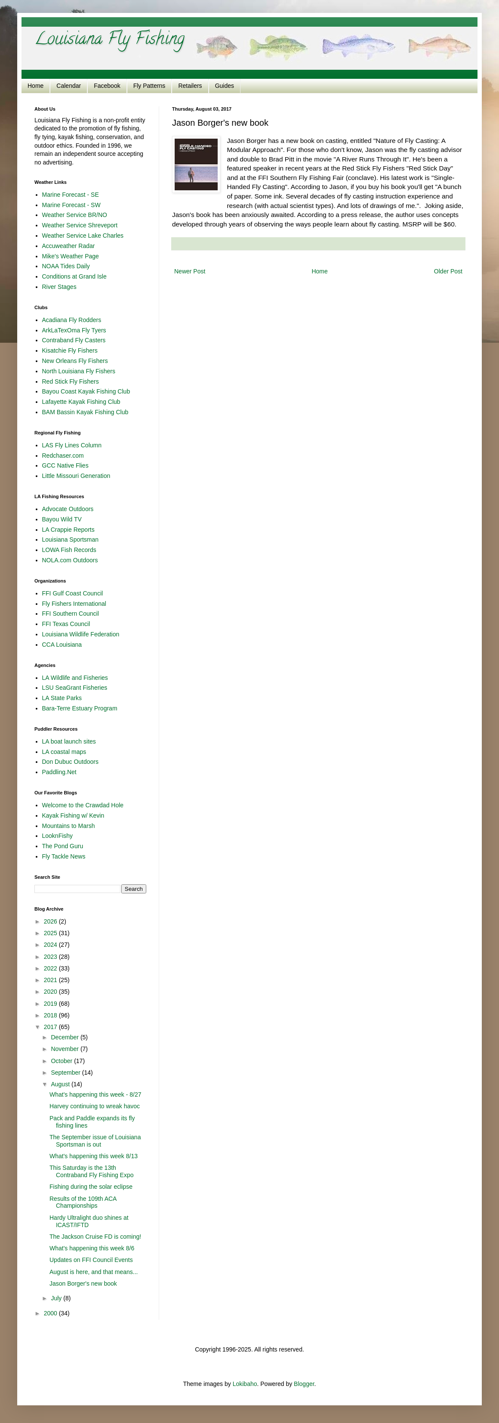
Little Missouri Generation (76, 475)
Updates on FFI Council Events (91, 1259)
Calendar (68, 85)
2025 (51, 933)
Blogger (304, 1383)
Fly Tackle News (64, 856)
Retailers (190, 85)
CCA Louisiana (62, 644)
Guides (224, 85)
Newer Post (189, 271)
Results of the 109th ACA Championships (83, 1202)
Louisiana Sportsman (70, 539)
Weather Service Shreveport (80, 225)
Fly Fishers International (74, 603)
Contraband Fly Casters (74, 340)
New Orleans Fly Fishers (75, 360)
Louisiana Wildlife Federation (81, 634)
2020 (51, 991)
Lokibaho (245, 1383)
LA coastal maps (64, 751)
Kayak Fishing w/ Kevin (73, 815)
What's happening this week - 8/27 (95, 1094)
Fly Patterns (149, 85)
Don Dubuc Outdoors (70, 761)
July (57, 1298)
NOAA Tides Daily (66, 266)
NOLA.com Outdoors (70, 560)
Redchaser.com (63, 455)
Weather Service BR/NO (74, 214)
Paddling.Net (59, 772)
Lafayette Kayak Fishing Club (81, 401)
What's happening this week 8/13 (93, 1156)
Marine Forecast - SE (70, 194)
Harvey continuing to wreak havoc (94, 1106)
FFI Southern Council (70, 613)
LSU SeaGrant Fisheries (75, 687)
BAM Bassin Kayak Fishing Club (85, 412)
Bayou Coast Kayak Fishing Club (86, 391)
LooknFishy (57, 835)
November (65, 1048)
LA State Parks (62, 697)
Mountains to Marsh (68, 825)
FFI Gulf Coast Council (72, 593)
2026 (51, 921)
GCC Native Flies (65, 465)
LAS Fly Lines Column (72, 445)
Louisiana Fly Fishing (109, 40)
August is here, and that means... (93, 1271)
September (66, 1072)
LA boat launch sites (69, 741)
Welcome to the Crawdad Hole (83, 805)
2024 (51, 944)
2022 (51, 968)
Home (35, 85)
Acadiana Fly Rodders (72, 319)
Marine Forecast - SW (71, 205)
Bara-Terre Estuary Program (79, 708)
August (61, 1084)
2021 (51, 980)
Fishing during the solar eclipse (90, 1186)
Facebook (107, 85)
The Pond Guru (62, 846)
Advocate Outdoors (68, 508)
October (62, 1060)
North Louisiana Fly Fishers (78, 371)
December (65, 1037)
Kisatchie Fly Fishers (70, 350)
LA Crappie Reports (68, 529)
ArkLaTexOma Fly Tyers (74, 330)
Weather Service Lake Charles (83, 235)
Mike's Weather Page (70, 256)
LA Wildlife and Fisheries (75, 677)
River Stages (59, 286)
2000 (51, 1313)
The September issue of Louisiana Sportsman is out (95, 1141)
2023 (51, 956)
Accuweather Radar (68, 245)
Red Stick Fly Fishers (70, 381)
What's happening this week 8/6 (91, 1248)
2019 (51, 1003)
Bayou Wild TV (62, 519)
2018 (51, 1015)
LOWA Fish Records (69, 549)
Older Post (448, 271)
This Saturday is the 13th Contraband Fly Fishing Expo (91, 1171)
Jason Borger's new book (83, 1283)
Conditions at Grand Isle (74, 276)
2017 (51, 1026)
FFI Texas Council (66, 623)
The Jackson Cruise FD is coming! (95, 1236)
